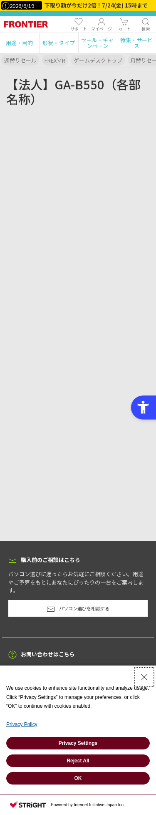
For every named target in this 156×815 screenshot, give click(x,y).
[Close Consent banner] (144, 677)
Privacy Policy (21, 724)
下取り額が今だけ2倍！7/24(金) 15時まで (96, 5)
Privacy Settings (78, 743)
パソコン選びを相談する (78, 609)
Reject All (78, 761)
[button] (19, 43)
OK (78, 778)
